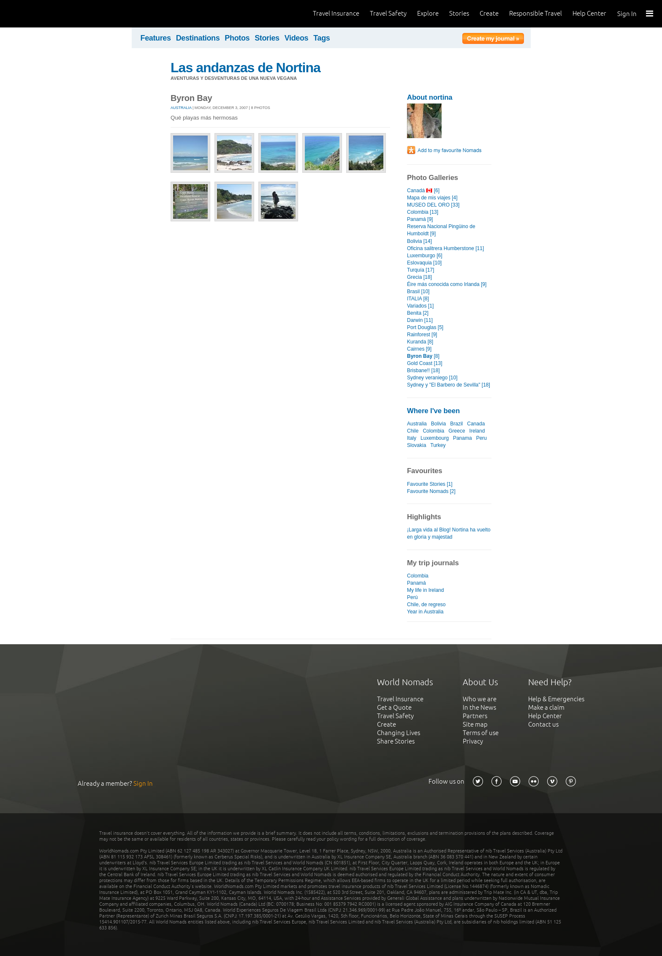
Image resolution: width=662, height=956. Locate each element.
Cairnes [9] (419, 349)
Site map (475, 724)
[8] (423, 356)
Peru (481, 438)
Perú (412, 597)
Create (489, 13)
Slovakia (416, 445)
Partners (475, 715)
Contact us (543, 724)
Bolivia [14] (419, 241)
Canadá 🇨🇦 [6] (423, 190)
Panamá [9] (420, 219)
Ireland (477, 431)
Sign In (627, 13)
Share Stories (396, 741)
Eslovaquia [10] (424, 263)
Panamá (416, 583)
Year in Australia (425, 612)
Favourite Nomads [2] (431, 491)
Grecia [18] (419, 277)
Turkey (437, 445)
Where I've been (433, 411)
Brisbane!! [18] (423, 370)
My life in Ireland (425, 590)
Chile (412, 431)
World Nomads (44, 13)
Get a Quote (394, 707)
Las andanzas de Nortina (245, 67)
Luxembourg (435, 438)
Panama (462, 438)
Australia (181, 108)
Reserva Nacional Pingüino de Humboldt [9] (441, 230)
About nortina (429, 97)
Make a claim (546, 707)
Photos (237, 38)
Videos (297, 38)
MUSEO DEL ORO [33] (433, 205)
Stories (459, 13)
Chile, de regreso (426, 604)
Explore (428, 13)
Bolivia (438, 424)
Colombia (433, 431)
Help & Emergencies (556, 699)
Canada (476, 424)
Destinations (198, 38)
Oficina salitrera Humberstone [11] (445, 248)
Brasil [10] (418, 291)
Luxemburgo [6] (424, 256)
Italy (411, 438)
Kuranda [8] (420, 342)
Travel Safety (388, 13)
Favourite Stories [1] (430, 484)
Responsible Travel (535, 13)
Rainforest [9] (422, 335)
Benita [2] (418, 313)
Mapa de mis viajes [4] (432, 198)
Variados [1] (420, 306)
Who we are (479, 699)
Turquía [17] (420, 270)
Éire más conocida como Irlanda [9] (446, 284)
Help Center (589, 13)
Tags (321, 38)
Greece (456, 431)
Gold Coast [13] (424, 363)
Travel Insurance (336, 13)
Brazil (456, 424)
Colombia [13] (422, 212)
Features (156, 38)
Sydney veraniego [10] (432, 378)
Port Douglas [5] (425, 327)
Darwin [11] (420, 320)
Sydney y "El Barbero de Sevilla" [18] (448, 385)
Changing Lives (398, 732)
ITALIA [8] (418, 299)
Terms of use (481, 732)
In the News (479, 707)
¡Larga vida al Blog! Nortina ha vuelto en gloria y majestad (449, 533)
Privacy (473, 741)
